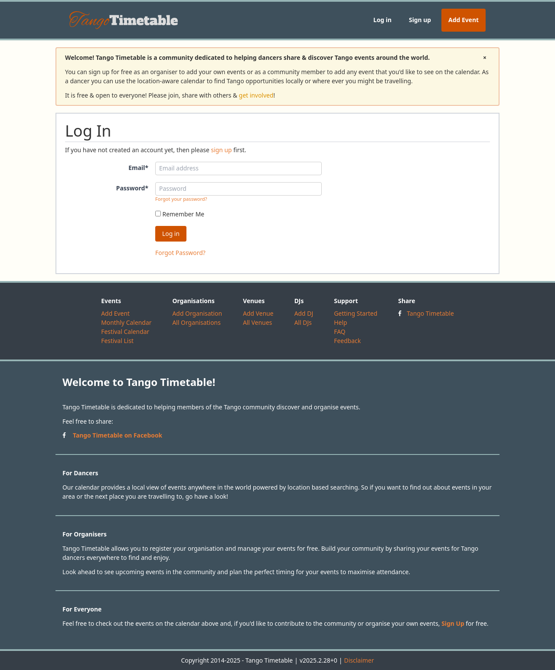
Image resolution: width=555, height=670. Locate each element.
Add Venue (258, 313)
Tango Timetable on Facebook (117, 435)
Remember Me (179, 214)
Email (138, 167)
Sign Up (452, 623)
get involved (256, 95)
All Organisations (196, 322)
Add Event (463, 20)
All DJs (303, 322)
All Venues (257, 322)
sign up (221, 150)
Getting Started (355, 313)
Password (132, 188)
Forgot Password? (180, 252)
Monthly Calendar (126, 322)
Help (340, 322)
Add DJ (303, 313)
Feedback (347, 341)
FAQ (339, 331)
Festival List (117, 341)
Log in (382, 20)
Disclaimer (359, 660)
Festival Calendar (125, 331)
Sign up (420, 20)
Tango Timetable (430, 313)
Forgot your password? (181, 199)
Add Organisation (197, 313)
